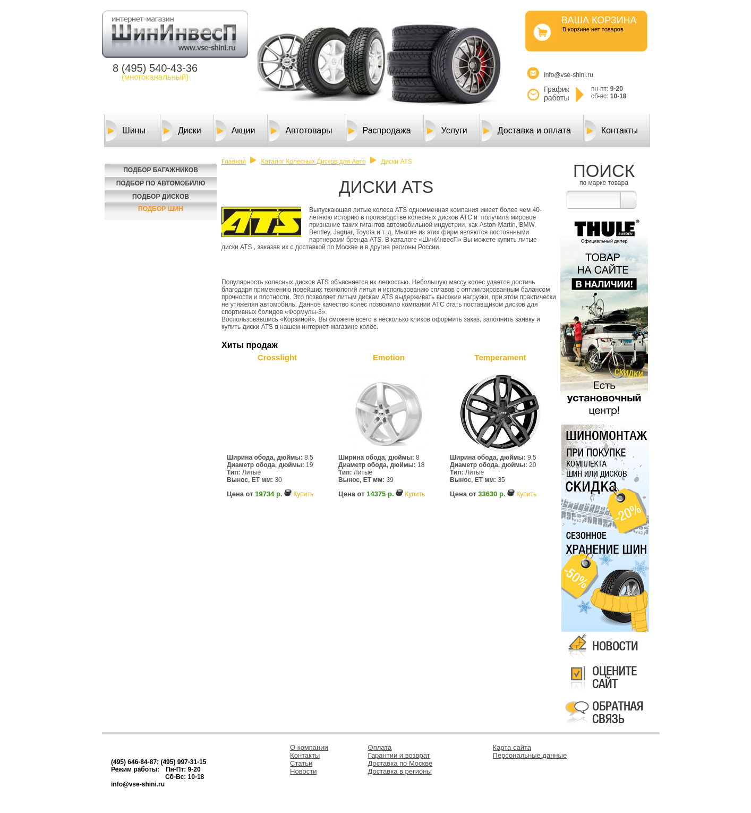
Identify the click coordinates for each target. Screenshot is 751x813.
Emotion (389, 357)
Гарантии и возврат (399, 755)
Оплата (380, 747)
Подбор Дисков (160, 196)
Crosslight (277, 357)
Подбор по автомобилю (161, 183)
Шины (126, 130)
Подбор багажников (160, 170)
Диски (181, 130)
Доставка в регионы (400, 771)
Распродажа (379, 130)
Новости (303, 771)
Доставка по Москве (400, 763)
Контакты (611, 130)
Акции (235, 130)
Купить (303, 494)
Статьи (301, 763)
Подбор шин (160, 209)
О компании (309, 747)
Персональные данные (530, 755)
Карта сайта (512, 747)
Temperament (500, 357)
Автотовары (300, 130)
